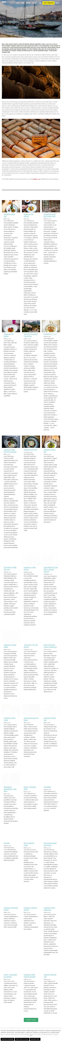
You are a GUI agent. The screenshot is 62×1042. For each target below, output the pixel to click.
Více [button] (57, 3)
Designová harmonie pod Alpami (31, 719)
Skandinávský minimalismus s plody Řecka (10, 789)
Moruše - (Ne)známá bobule (30, 788)
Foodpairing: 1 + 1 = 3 (50, 334)
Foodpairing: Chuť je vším (50, 451)
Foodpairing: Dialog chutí (9, 215)
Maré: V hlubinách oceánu (29, 844)
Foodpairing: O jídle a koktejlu (30, 569)
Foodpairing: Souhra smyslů (9, 719)
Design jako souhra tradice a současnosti (50, 646)
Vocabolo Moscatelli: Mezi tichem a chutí (50, 215)
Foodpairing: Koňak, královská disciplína (29, 976)
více (31, 1035)
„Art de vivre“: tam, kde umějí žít (31, 646)
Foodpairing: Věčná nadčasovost (49, 909)
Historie (29, 28)
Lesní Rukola (47, 787)
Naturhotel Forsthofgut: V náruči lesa (31, 335)
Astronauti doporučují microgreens (50, 844)
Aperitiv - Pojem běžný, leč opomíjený (10, 976)
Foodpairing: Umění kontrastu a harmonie (10, 451)
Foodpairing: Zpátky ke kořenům (30, 909)
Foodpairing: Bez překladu (29, 215)
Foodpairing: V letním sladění (10, 646)
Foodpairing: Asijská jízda (50, 719)
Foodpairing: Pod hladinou (9, 335)
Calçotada (7, 843)
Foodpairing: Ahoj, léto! (30, 450)
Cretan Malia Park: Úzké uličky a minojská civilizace (51, 570)
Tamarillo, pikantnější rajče (50, 976)
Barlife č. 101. (36, 179)
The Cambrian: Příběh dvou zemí (10, 569)
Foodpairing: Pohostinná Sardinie (11, 909)
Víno (33, 28)
